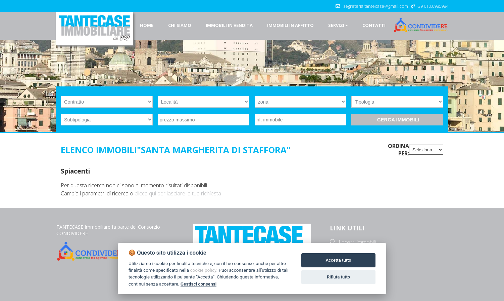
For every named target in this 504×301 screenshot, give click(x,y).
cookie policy (203, 270)
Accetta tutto (338, 260)
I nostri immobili (357, 242)
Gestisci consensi (198, 284)
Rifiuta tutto (338, 276)
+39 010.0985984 (432, 6)
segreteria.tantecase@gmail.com (375, 6)
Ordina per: (398, 149)
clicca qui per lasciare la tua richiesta (178, 193)
